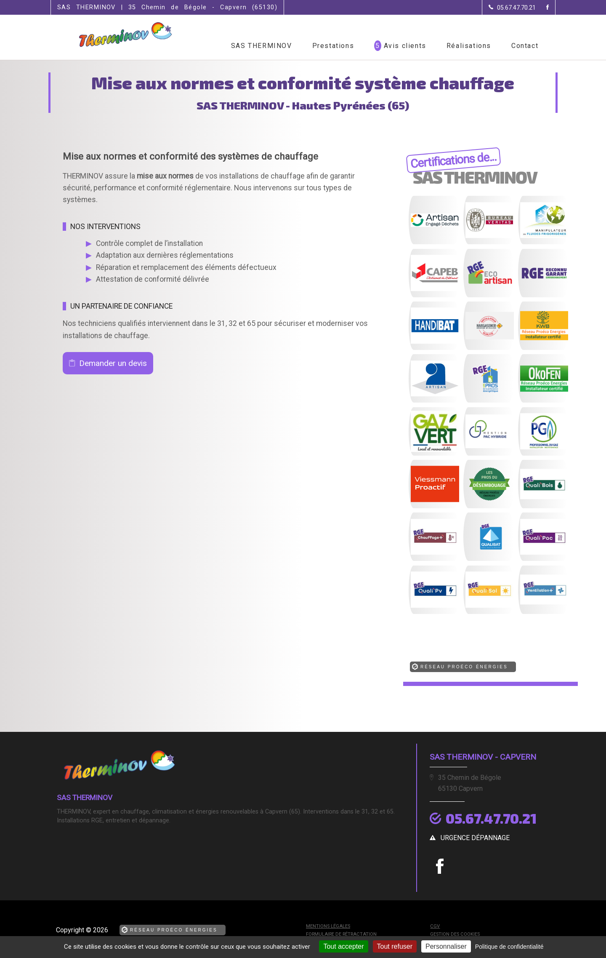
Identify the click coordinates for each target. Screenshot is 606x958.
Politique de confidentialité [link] (509, 946)
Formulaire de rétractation (341, 934)
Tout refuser (394, 946)
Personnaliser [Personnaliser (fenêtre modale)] (446, 946)
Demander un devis (113, 363)
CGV (435, 926)
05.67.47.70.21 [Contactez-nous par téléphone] (491, 818)
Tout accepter (343, 946)
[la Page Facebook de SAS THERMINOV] (542, 7)
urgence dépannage (475, 838)
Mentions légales (328, 926)
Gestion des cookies (455, 934)
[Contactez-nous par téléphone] (512, 7)
